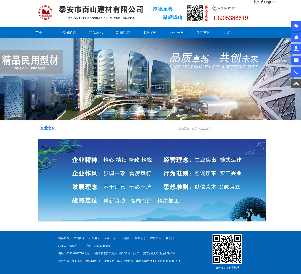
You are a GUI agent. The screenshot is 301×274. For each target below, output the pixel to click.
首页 (38, 33)
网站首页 (63, 238)
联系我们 (171, 238)
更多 (226, 33)
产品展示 (96, 33)
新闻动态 (123, 33)
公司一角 (177, 33)
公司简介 (69, 33)
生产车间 (203, 33)
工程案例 (150, 33)
